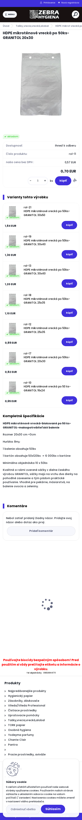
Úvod (6, 26)
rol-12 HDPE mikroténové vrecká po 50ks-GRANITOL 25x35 (47, 328)
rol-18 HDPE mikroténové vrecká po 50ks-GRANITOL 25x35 (47, 299)
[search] (75, 14)
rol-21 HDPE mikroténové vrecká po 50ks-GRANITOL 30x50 (47, 211)
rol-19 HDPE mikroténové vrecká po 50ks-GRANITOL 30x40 (47, 240)
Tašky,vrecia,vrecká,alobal (32, 26)
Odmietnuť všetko (23, 809)
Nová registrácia (70, 2)
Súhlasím (53, 809)
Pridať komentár (41, 531)
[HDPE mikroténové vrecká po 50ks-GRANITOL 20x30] (41, 84)
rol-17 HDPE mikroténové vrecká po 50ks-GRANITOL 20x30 (47, 357)
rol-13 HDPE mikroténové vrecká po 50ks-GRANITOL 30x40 (47, 269)
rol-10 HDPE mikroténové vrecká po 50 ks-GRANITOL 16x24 (47, 386)
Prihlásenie (49, 2)
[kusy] (38, 181)
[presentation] (5, 598)
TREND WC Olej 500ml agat (24, 617)
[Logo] (44, 14)
